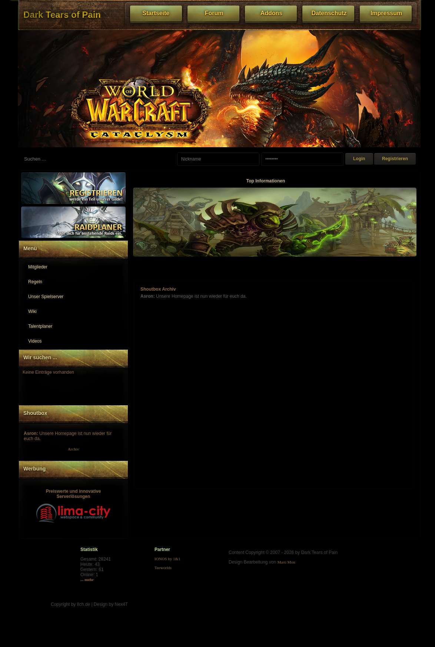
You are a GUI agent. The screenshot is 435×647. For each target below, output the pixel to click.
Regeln (35, 281)
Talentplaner (40, 326)
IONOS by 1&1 (167, 559)
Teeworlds (163, 567)
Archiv (73, 449)
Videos (34, 341)
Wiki (32, 311)
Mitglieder (37, 267)
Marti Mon (286, 562)
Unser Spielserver (45, 296)
